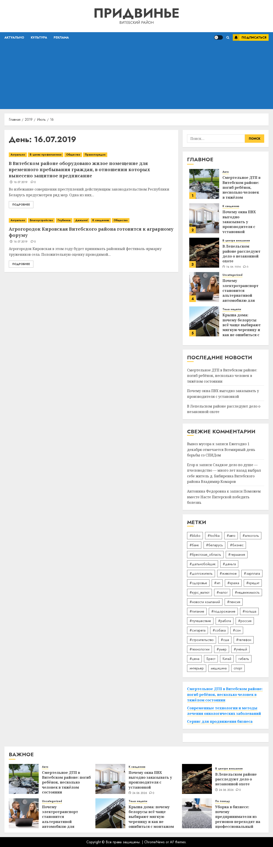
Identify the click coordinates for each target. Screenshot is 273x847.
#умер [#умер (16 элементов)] (222, 649)
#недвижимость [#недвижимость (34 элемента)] (247, 592)
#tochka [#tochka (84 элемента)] (213, 535)
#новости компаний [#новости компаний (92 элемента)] (204, 601)
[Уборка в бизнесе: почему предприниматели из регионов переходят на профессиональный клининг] (197, 813)
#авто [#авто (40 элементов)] (231, 535)
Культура (39, 37)
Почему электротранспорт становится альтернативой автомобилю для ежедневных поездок (240, 295)
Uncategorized (232, 275)
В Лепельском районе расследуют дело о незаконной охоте (241, 253)
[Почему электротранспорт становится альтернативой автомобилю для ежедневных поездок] (204, 287)
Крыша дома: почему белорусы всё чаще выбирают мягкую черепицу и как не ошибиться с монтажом (241, 327)
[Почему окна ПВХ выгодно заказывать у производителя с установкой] (204, 218)
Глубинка (64, 220)
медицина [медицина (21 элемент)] (219, 668)
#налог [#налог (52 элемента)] (222, 592)
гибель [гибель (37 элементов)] (243, 658)
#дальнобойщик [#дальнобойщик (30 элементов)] (202, 564)
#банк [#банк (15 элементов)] (194, 545)
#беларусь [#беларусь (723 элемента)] (214, 545)
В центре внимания (236, 241)
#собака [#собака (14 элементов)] (219, 630)
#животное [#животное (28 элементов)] (228, 573)
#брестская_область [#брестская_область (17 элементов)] (205, 554)
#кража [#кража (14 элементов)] (233, 583)
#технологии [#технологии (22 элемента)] (199, 649)
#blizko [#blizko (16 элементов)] (194, 535)
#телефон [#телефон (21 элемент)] (243, 639)
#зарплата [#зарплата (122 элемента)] (252, 573)
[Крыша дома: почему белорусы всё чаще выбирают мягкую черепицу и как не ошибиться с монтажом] (204, 321)
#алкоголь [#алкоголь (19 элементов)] (250, 535)
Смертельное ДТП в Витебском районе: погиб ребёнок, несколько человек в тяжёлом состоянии (241, 190)
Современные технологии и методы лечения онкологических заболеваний (224, 711)
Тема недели (231, 309)
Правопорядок (95, 155)
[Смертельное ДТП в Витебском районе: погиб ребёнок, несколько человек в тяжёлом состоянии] (204, 184)
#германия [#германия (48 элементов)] (236, 554)
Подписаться (249, 37)
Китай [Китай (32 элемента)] (226, 658)
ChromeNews (154, 842)
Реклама (61, 37)
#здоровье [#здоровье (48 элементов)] (198, 583)
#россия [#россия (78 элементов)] (244, 620)
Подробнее (21, 205)
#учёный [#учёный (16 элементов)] (240, 649)
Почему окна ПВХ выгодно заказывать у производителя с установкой (239, 221)
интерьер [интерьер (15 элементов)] (196, 668)
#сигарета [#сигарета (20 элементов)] (197, 630)
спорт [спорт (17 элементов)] (238, 668)
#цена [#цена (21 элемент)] (194, 658)
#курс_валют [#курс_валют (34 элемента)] (199, 592)
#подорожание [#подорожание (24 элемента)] (223, 611)
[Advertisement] (136, 76)
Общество (73, 155)
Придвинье (136, 13)
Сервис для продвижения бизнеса (220, 721)
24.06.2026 (233, 267)
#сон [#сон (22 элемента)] (237, 630)
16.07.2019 (21, 182)
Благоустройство (41, 220)
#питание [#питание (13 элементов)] (196, 611)
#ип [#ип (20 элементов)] (217, 583)
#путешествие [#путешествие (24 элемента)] (200, 620)
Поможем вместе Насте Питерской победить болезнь (224, 497)
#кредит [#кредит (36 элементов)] (252, 583)
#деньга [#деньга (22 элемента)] (229, 564)
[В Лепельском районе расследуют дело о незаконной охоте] (204, 253)
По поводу (222, 801)
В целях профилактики (46, 155)
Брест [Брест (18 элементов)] (210, 658)
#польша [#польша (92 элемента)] (249, 611)
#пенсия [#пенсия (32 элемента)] (233, 601)
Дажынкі (81, 220)
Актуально (14, 37)
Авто (225, 172)
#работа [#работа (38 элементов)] (224, 620)
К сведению (100, 220)
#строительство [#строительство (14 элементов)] (201, 639)
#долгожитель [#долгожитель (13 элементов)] (201, 573)
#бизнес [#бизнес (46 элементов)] (237, 545)
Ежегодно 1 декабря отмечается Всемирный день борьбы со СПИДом (221, 449)
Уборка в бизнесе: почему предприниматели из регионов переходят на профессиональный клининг (237, 819)
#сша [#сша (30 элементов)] (225, 639)
